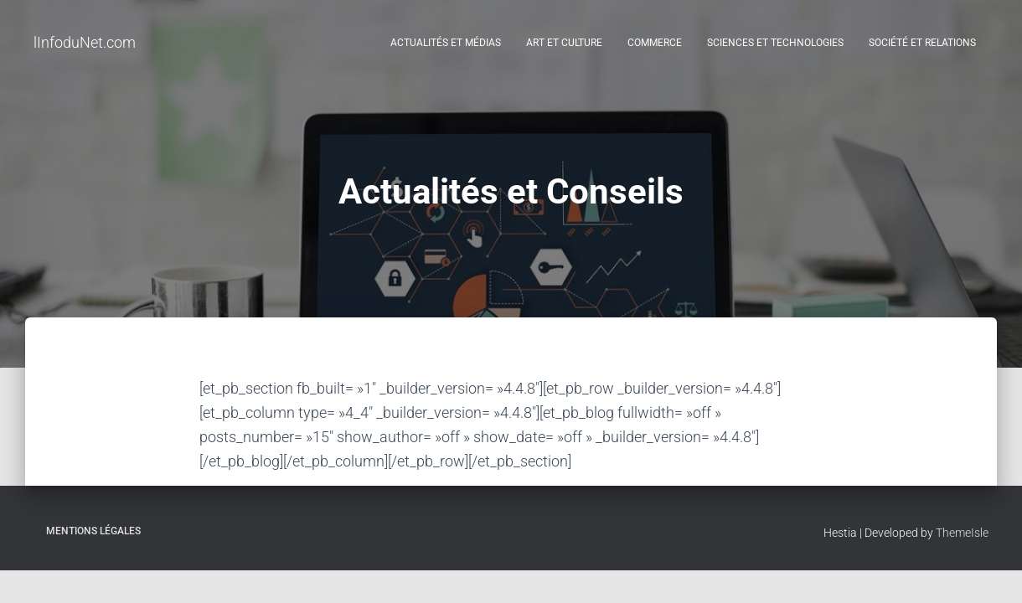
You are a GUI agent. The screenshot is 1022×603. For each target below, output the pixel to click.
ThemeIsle (962, 532)
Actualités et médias (445, 43)
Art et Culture (564, 43)
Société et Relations (922, 43)
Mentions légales (93, 531)
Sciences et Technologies (775, 43)
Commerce (654, 43)
